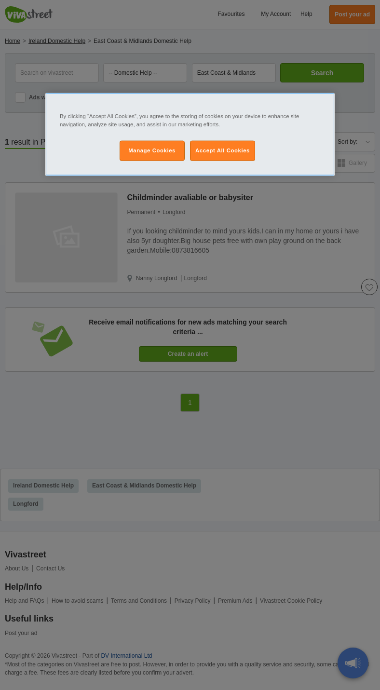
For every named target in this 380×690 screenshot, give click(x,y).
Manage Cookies (152, 150)
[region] (190, 134)
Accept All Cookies (222, 150)
